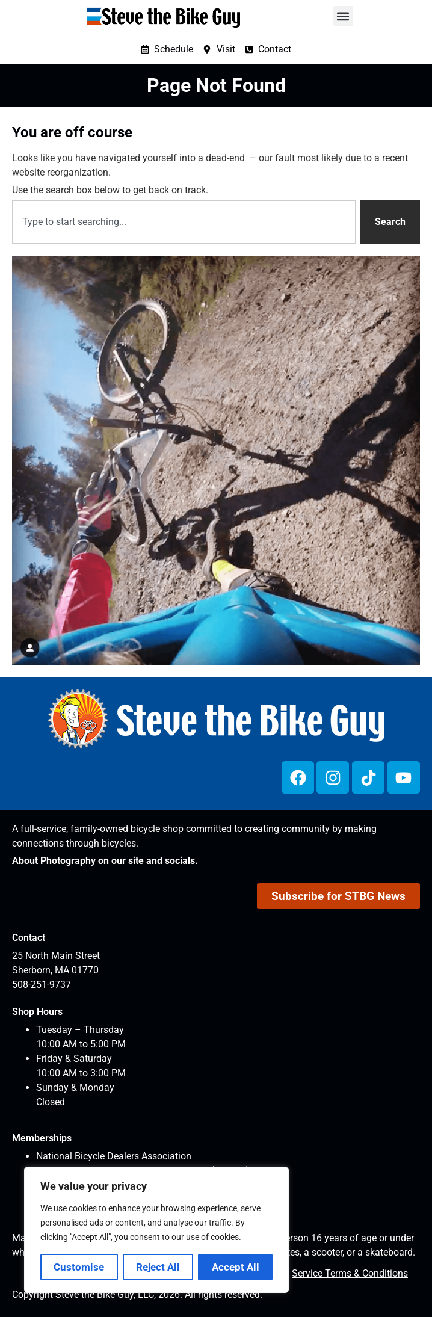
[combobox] (184, 222)
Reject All (158, 1267)
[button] (343, 16)
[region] (156, 1230)
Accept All (235, 1267)
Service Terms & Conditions (350, 1273)
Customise (79, 1267)
